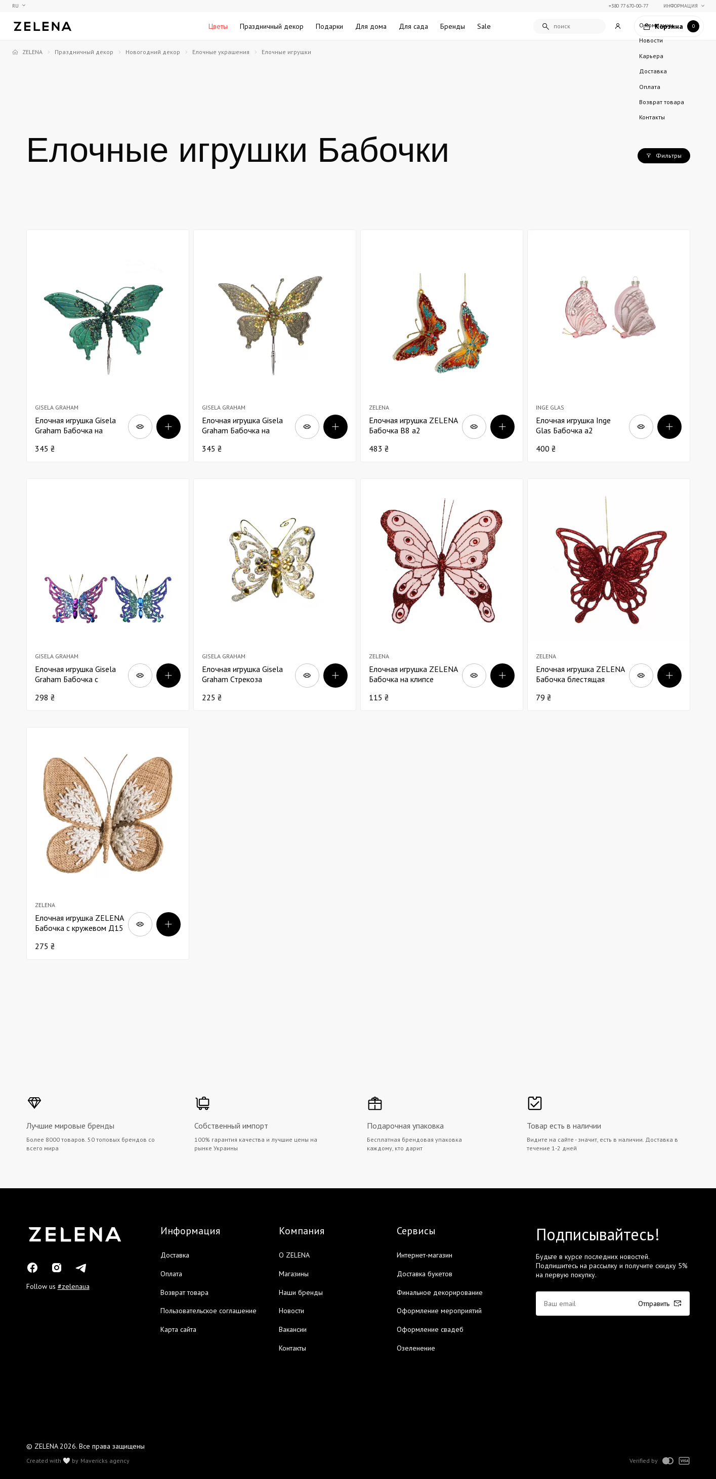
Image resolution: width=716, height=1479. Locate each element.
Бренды (452, 26)
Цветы (218, 26)
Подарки (329, 26)
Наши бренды (301, 1292)
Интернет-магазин (424, 1255)
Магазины (294, 1273)
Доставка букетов (424, 1273)
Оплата (171, 1273)
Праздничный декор (272, 26)
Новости (291, 1310)
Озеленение (416, 1348)
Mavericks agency (105, 1460)
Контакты (292, 1348)
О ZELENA (294, 1255)
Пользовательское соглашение (208, 1310)
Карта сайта (178, 1329)
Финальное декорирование (440, 1292)
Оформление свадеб (430, 1329)
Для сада (413, 26)
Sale (484, 26)
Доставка (174, 1255)
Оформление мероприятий (439, 1310)
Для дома (371, 26)
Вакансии (293, 1329)
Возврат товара (184, 1292)
